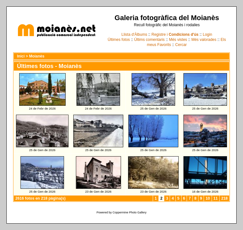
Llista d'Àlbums (134, 34)
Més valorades (203, 39)
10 (208, 198)
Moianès (37, 56)
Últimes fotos (119, 39)
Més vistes (178, 39)
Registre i (174, 34)
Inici (21, 56)
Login (207, 34)
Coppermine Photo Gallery (129, 212)
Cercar (181, 44)
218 (224, 198)
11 (216, 198)
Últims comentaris (149, 39)
